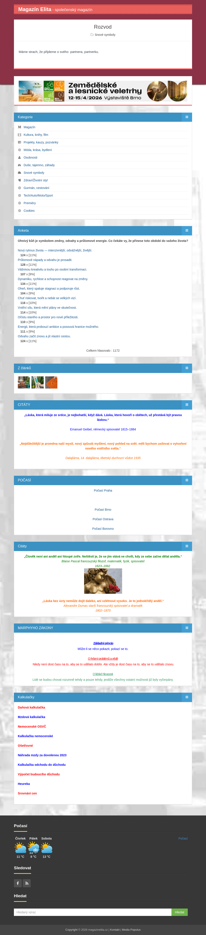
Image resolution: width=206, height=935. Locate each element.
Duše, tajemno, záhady (39, 165)
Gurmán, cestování (36, 188)
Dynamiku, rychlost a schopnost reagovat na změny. (53, 279)
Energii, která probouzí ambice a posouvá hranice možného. (58, 326)
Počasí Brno (103, 509)
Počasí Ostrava (103, 519)
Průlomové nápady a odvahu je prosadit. (45, 260)
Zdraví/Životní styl (36, 180)
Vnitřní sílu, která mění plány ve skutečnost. (47, 307)
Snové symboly (105, 34)
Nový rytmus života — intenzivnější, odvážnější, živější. (55, 250)
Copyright (71, 929)
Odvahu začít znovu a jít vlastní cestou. (44, 336)
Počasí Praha (103, 490)
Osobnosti (30, 157)
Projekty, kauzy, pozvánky (41, 142)
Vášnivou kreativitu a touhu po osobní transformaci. (52, 269)
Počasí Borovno (103, 528)
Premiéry (30, 203)
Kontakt (115, 929)
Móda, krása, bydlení (38, 150)
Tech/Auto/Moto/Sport (38, 195)
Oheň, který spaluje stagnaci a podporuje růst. (49, 288)
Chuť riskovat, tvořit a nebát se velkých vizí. (47, 298)
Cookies (29, 210)
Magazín (29, 127)
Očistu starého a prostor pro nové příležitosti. (48, 317)
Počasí (183, 838)
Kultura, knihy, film (36, 134)
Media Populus (131, 929)
